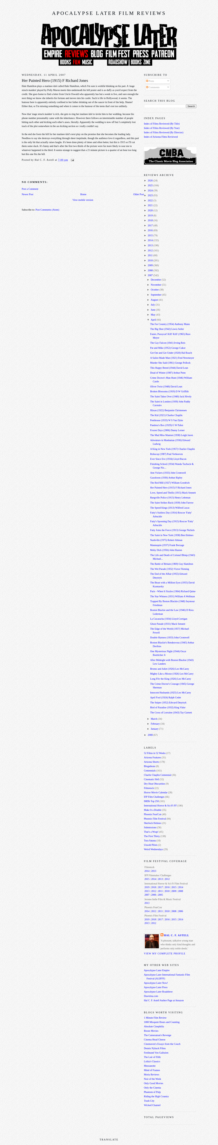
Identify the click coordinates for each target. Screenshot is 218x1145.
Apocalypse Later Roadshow (158, 991)
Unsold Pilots (150, 844)
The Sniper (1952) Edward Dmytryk (168, 702)
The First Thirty (152, 836)
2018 (150, 220)
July (153, 304)
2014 (150, 240)
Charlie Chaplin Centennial (157, 775)
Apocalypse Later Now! (156, 982)
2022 (150, 200)
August (155, 299)
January (155, 728)
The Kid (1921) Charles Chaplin (166, 415)
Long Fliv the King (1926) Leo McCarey (170, 678)
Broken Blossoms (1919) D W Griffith (169, 391)
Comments (153, 87)
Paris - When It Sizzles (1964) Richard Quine (172, 591)
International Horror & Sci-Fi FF (160, 805)
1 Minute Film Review (155, 1017)
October (155, 289)
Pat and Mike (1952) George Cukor (168, 347)
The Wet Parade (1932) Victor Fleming (169, 569)
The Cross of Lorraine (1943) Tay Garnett (171, 712)
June (153, 309)
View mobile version (82, 199)
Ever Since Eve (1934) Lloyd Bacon (168, 459)
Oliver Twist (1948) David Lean (166, 386)
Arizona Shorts (151, 761)
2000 (150, 734)
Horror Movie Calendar (156, 792)
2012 (150, 250)
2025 (150, 185)
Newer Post (27, 194)
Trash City (149, 1100)
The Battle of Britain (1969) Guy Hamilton (171, 563)
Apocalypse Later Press (156, 987)
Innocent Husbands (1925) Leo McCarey (170, 692)
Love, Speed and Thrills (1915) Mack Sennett (173, 492)
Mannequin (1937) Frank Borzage (167, 545)
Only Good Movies (153, 1083)
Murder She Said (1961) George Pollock (170, 362)
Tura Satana (150, 840)
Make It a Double (152, 810)
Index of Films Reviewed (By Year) (162, 128)
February (155, 723)
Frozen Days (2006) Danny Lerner (167, 430)
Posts (150, 81)
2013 (150, 245)
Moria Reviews (151, 1074)
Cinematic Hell (151, 779)
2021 (150, 205)
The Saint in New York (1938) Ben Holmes (171, 535)
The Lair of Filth (152, 1057)
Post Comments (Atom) (47, 209)
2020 (150, 210)
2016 (150, 230)
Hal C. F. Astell (176, 935)
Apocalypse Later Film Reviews (109, 13)
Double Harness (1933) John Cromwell (169, 637)
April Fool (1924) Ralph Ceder (165, 697)
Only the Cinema (152, 1087)
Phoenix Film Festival (155, 818)
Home (83, 194)
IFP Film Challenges (154, 796)
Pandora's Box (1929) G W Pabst (166, 425)
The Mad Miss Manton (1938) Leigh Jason (171, 435)
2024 (150, 190)
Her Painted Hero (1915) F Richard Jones (55, 80)
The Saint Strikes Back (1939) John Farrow (172, 502)
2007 (150, 275)
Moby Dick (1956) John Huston (166, 550)
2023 (150, 195)
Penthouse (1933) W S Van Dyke (166, 420)
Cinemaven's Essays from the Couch (162, 1044)
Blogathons (149, 766)
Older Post (138, 194)
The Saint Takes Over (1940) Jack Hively (170, 396)
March (154, 718)
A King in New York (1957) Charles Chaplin (172, 449)
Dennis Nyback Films (155, 1048)
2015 (150, 235)
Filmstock (149, 788)
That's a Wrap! (151, 831)
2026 (150, 180)
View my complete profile (165, 953)
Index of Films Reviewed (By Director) (163, 132)
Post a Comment (30, 188)
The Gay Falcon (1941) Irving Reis (167, 342)
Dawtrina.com (151, 996)
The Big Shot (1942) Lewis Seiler (167, 329)
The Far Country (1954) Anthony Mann (170, 324)
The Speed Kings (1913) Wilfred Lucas (169, 507)
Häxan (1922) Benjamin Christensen (168, 410)
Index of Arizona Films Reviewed (161, 136)
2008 (150, 270)
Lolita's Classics (152, 1061)
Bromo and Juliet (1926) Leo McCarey (169, 668)
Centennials (150, 770)
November (156, 284)
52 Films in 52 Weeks (155, 753)
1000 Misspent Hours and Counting (162, 1022)
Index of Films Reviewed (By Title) (162, 123)
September (156, 294)
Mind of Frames (152, 1070)
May (153, 314)
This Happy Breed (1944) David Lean (169, 367)
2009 (150, 265)
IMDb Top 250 (151, 801)
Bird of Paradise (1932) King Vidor (168, 707)
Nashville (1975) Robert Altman (166, 540)
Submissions (150, 827)
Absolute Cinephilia (154, 1026)
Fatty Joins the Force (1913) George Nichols (172, 530)
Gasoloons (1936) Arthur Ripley (166, 477)
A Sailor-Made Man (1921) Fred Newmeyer (172, 357)
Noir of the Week (152, 1078)
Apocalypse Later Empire (157, 970)
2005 (160, 894)
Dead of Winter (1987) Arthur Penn (168, 372)
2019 (150, 215)
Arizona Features (152, 757)
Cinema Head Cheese (154, 1039)
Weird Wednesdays (153, 849)
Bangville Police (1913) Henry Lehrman (170, 497)
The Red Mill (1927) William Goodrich (170, 482)
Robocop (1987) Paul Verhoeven (166, 454)
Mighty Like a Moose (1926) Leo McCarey (172, 673)
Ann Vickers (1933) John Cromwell (168, 472)
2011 (150, 255)
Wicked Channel (152, 1105)
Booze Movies (151, 1030)
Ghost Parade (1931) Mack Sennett (167, 623)
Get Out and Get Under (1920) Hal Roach (171, 352)
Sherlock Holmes (152, 823)
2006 (153, 894)
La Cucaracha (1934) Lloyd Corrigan (168, 618)
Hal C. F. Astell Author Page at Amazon (164, 1000)
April (154, 319)
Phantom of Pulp (152, 1092)
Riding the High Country (156, 1096)
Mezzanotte (150, 1065)
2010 (150, 260)
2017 (150, 225)
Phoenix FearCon (152, 814)
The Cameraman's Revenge (157, 1035)
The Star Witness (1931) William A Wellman (172, 596)
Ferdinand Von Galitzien (156, 1052)
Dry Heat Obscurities (154, 783)
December (156, 279)
